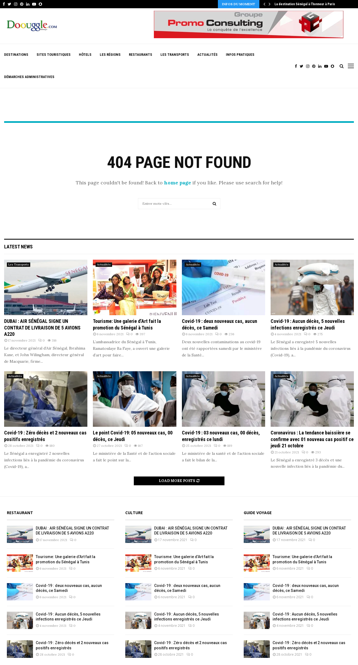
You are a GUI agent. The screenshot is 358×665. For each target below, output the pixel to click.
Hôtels (85, 54)
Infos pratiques (240, 54)
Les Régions (110, 54)
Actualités (207, 54)
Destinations (16, 54)
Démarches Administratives (29, 77)
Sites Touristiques (54, 54)
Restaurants (140, 54)
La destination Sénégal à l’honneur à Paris (304, 4)
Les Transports (174, 54)
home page (177, 182)
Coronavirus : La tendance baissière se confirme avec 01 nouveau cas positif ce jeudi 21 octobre (312, 439)
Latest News (18, 247)
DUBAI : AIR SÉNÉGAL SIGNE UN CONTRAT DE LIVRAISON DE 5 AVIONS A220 (42, 327)
